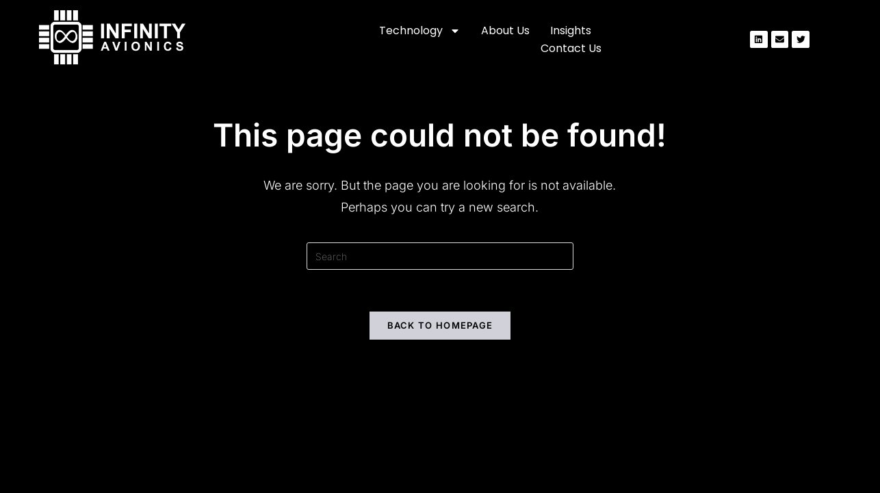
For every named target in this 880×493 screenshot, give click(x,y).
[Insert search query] (440, 256)
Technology (420, 31)
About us (505, 30)
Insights (570, 30)
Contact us (571, 48)
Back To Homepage (440, 325)
